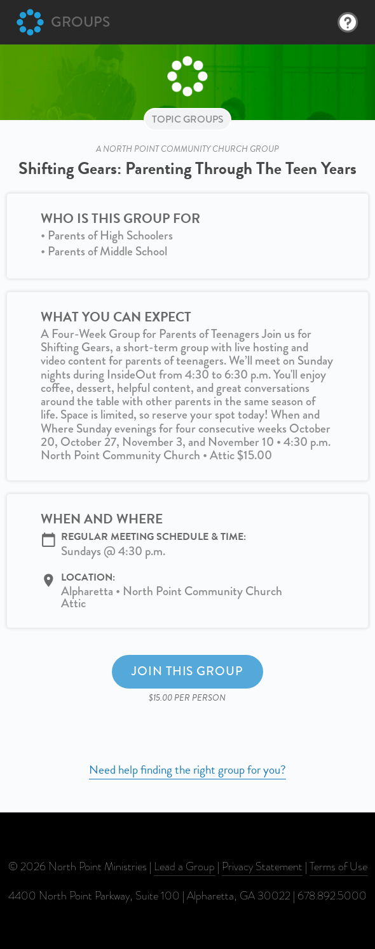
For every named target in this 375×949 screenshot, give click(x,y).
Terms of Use (338, 866)
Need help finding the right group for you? (187, 769)
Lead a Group (184, 866)
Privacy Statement (262, 866)
